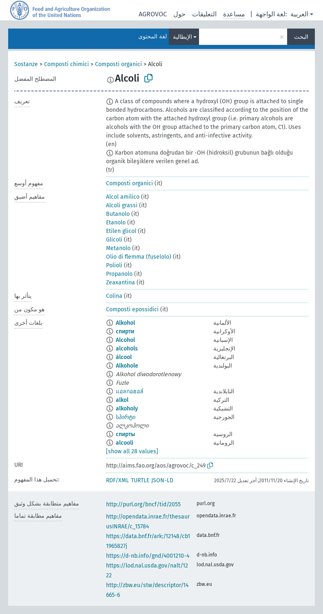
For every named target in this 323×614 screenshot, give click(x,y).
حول (179, 14)
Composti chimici (66, 64)
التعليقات (204, 14)
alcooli (124, 442)
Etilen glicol (121, 231)
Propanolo (119, 273)
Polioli (114, 265)
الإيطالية (182, 36)
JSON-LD (162, 480)
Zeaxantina (120, 282)
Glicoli (114, 239)
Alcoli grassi (121, 205)
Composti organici (118, 64)
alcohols (127, 348)
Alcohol (125, 340)
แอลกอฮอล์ (130, 391)
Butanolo (118, 214)
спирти (125, 331)
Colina (114, 296)
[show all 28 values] (132, 451)
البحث (301, 36)
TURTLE (140, 480)
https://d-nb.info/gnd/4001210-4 (147, 555)
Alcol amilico (122, 196)
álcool (124, 357)
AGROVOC (153, 14)
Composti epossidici (132, 309)
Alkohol (125, 322)
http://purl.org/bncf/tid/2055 (143, 504)
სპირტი (125, 417)
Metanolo (118, 248)
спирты (125, 434)
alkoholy (127, 408)
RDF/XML (117, 480)
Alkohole (127, 365)
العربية (299, 14)
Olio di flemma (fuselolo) (138, 256)
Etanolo (116, 222)
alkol (122, 400)
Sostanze (26, 64)
